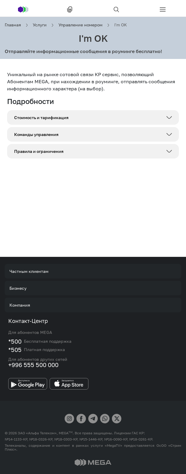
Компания (19, 305)
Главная (13, 24)
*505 (15, 349)
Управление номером (80, 24)
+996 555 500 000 (33, 364)
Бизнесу (18, 288)
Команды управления (36, 134)
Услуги (40, 24)
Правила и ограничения (38, 151)
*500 (15, 341)
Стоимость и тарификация (41, 117)
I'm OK (120, 24)
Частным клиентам (28, 271)
